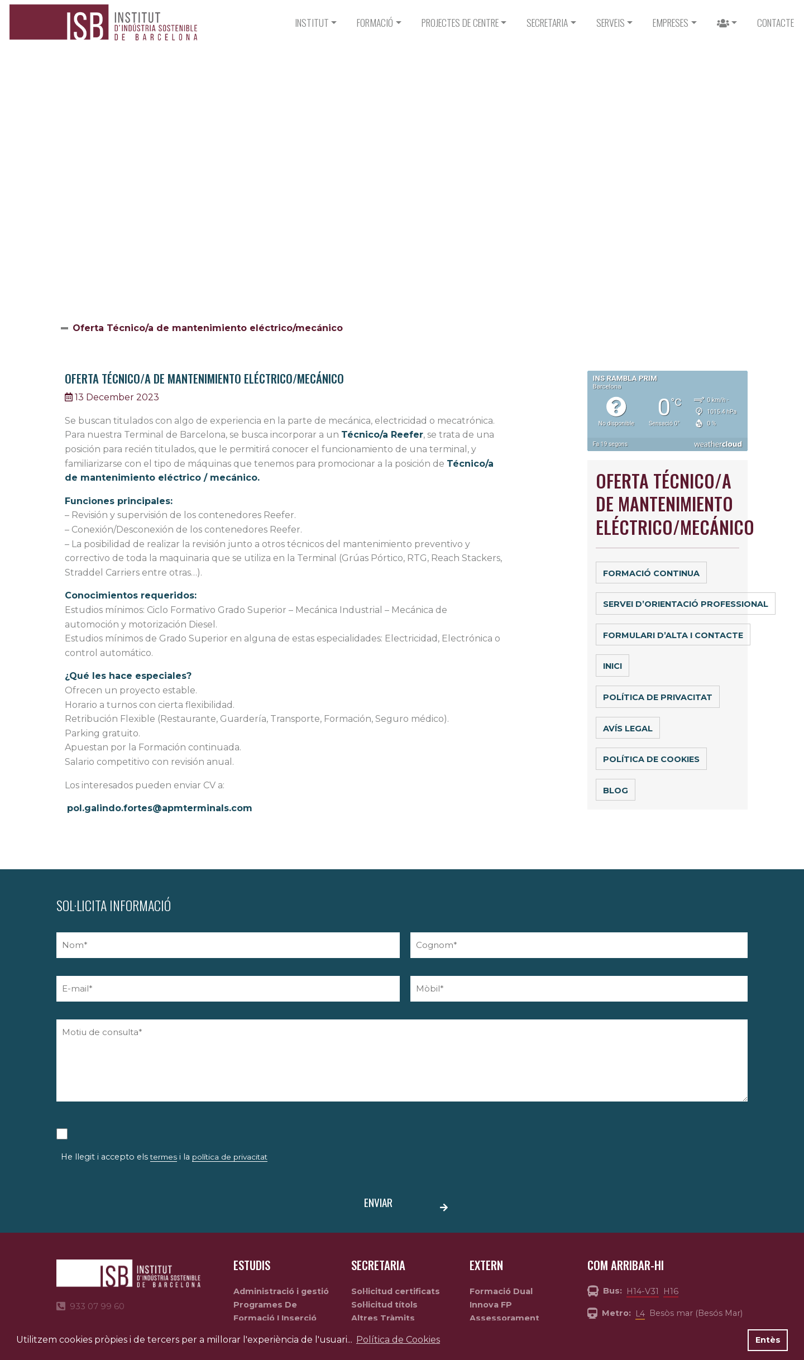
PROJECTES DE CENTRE (460, 22)
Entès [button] (768, 1340)
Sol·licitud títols (384, 1305)
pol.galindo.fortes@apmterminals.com (159, 808)
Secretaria (547, 22)
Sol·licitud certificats (395, 1291)
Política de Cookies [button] (398, 1339)
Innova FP (491, 1305)
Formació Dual (501, 1291)
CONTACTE (775, 22)
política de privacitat (229, 1156)
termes (163, 1156)
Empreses (670, 22)
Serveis (610, 22)
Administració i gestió (281, 1291)
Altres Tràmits (383, 1318)
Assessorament (504, 1318)
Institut (312, 22)
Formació (375, 22)
